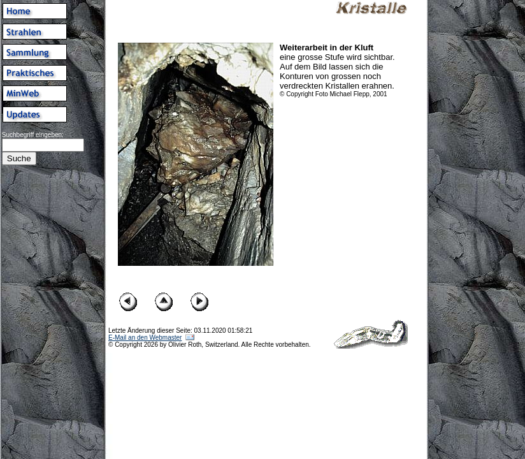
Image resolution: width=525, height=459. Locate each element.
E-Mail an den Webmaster (145, 337)
